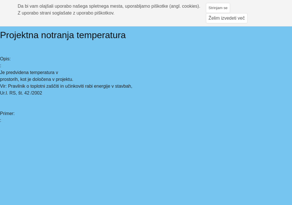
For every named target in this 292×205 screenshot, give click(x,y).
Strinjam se (218, 8)
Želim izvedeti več (226, 18)
